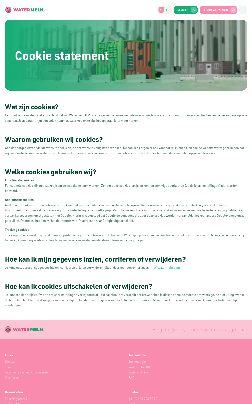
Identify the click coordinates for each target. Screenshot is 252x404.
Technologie (137, 362)
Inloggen (187, 10)
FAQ (131, 378)
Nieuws (10, 362)
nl (161, 9)
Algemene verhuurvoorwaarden (27, 372)
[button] (243, 10)
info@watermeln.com (165, 267)
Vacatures (12, 378)
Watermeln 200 (139, 367)
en (167, 9)
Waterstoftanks (139, 372)
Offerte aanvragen (219, 10)
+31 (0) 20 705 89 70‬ (143, 399)
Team (8, 367)
